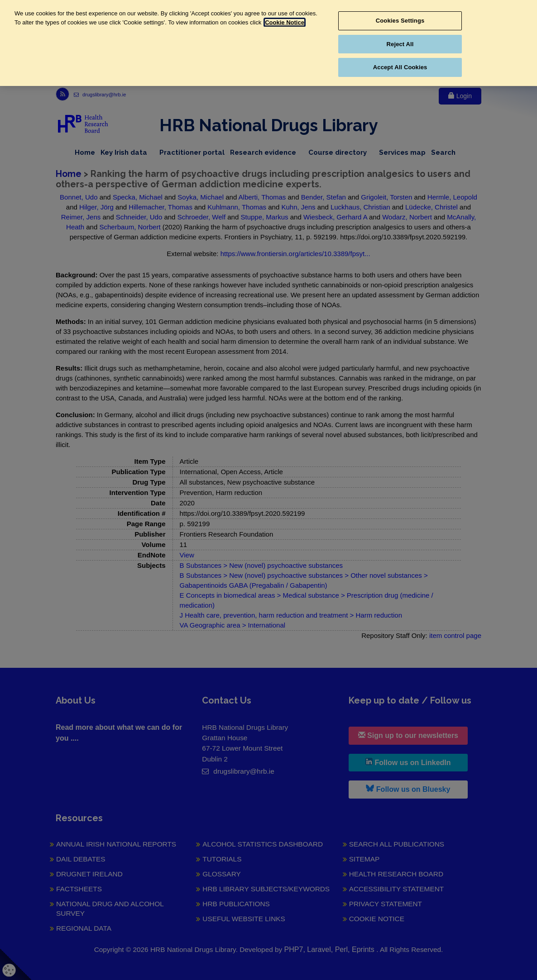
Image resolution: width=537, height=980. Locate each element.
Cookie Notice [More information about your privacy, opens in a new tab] (284, 22)
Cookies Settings (400, 20)
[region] (268, 43)
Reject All (400, 44)
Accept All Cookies (400, 67)
